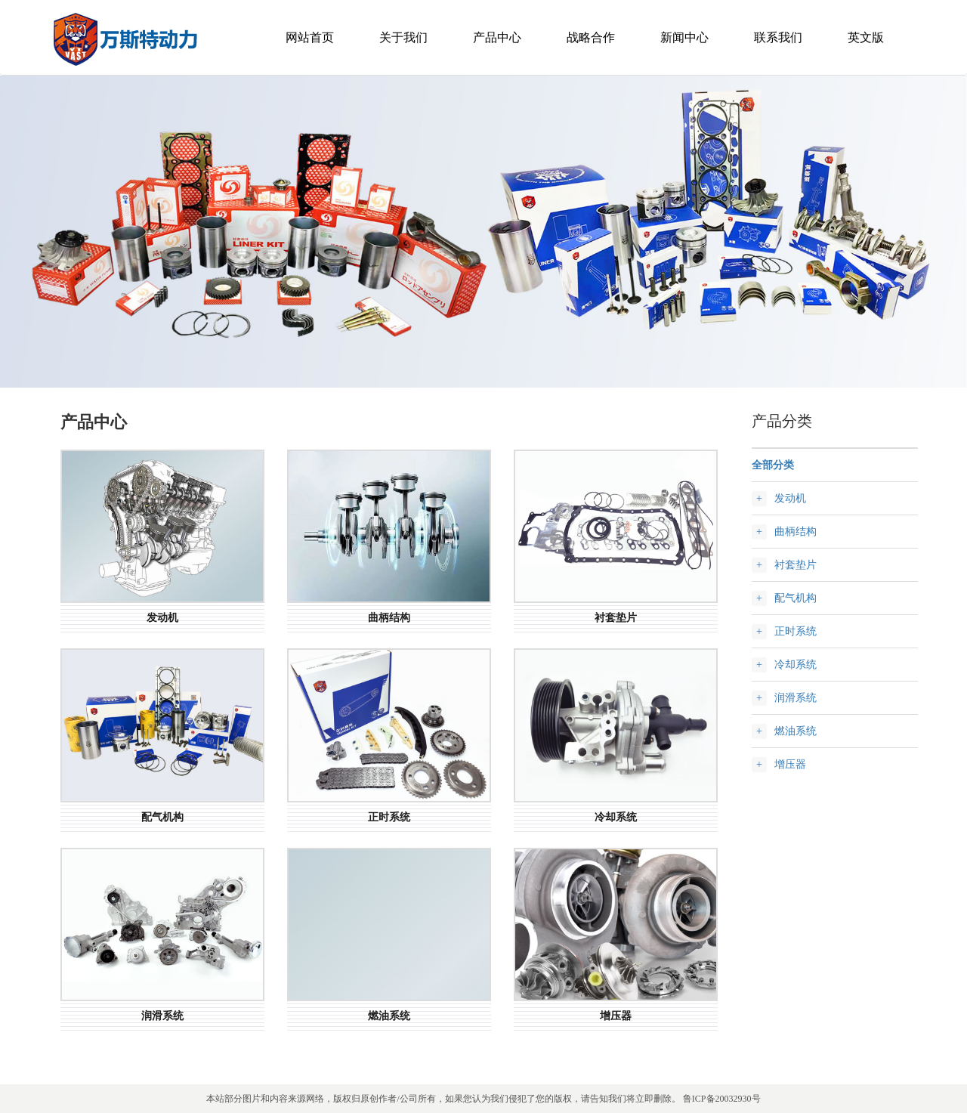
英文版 (866, 37)
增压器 (790, 764)
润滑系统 (795, 697)
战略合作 (591, 37)
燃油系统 (795, 731)
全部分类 (773, 465)
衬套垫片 (795, 564)
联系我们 (778, 37)
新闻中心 (684, 37)
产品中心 (497, 37)
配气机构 (795, 598)
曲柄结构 (795, 531)
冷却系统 (795, 664)
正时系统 (795, 631)
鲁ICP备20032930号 (722, 1098)
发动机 (790, 498)
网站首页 (310, 37)
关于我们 (403, 37)
